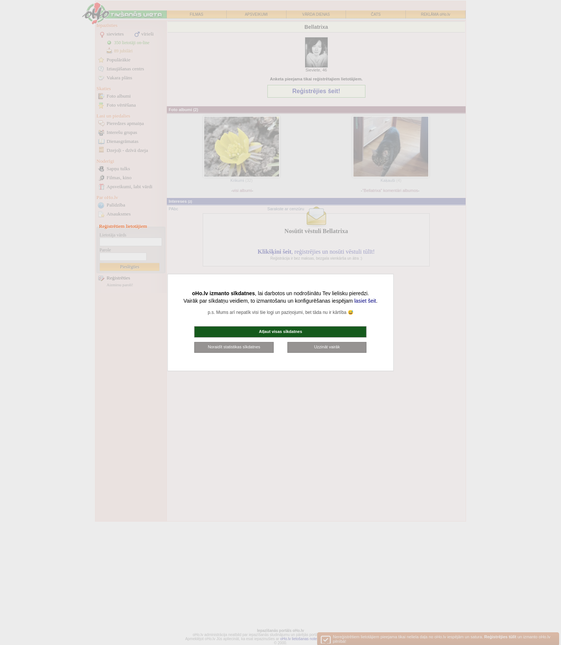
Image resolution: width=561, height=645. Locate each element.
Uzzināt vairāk (327, 347)
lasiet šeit (365, 301)
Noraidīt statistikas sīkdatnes (234, 347)
